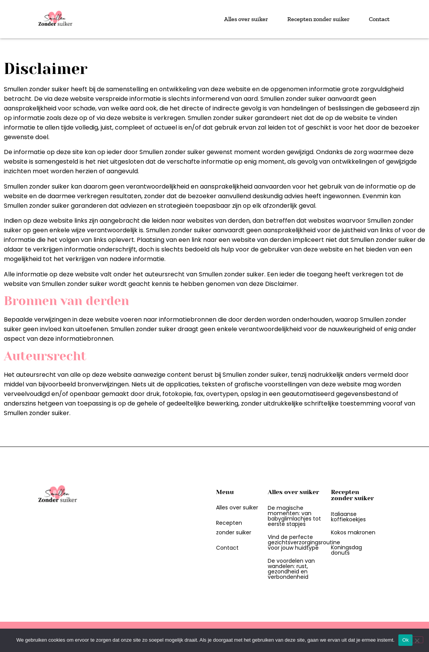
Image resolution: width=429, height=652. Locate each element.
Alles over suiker (246, 19)
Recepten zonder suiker (318, 19)
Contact (379, 19)
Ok (405, 640)
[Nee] (416, 639)
